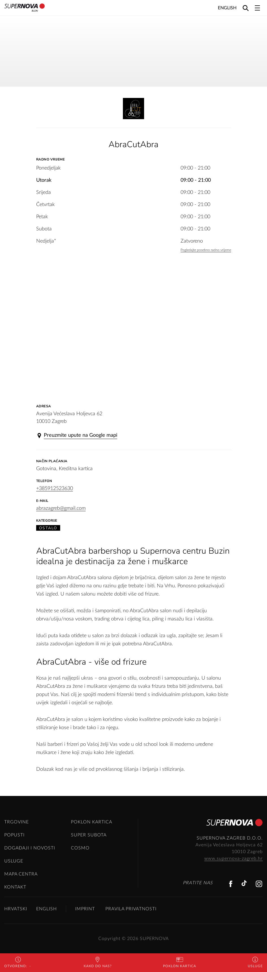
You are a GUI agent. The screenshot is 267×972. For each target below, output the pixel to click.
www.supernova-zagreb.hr (233, 858)
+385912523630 (54, 488)
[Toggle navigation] (257, 8)
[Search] (245, 7)
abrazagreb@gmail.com (61, 508)
